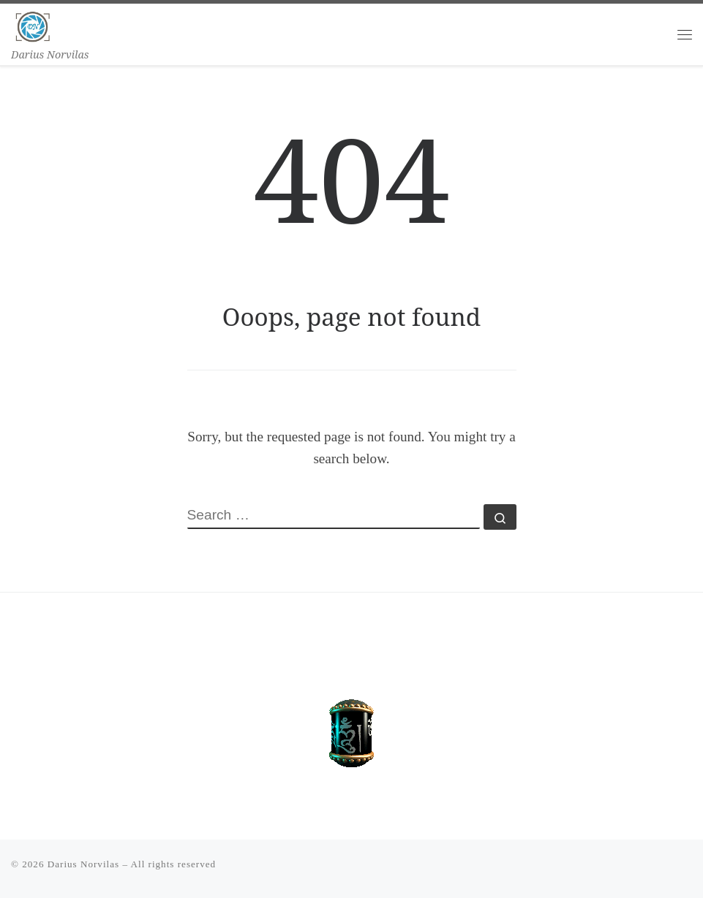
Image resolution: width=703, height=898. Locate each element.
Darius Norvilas (83, 864)
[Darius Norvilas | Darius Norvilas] (33, 24)
